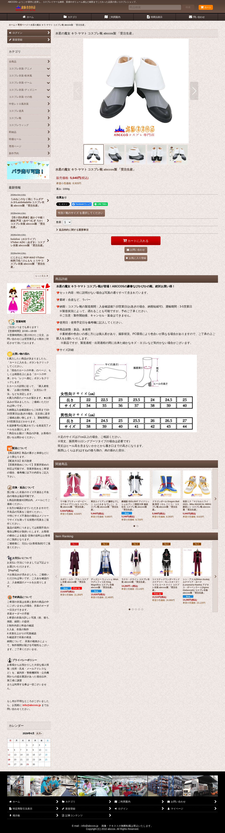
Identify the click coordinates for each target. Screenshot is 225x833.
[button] (77, 91)
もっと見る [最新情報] (41, 276)
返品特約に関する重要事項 (72, 229)
